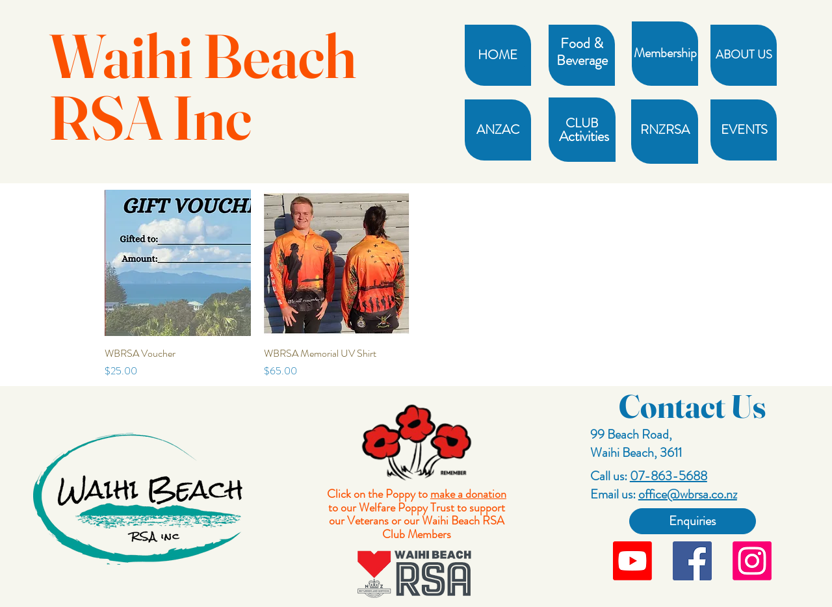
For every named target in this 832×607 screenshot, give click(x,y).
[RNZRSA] (665, 130)
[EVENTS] (744, 130)
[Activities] (583, 136)
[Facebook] (692, 560)
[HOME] (498, 55)
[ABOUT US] (743, 55)
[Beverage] (582, 60)
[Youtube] (632, 560)
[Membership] (665, 53)
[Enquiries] (692, 521)
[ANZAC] (498, 130)
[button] (581, 44)
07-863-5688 (668, 476)
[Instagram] (752, 560)
